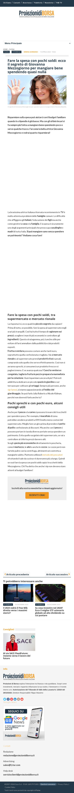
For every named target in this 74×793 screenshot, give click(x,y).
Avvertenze (27, 3)
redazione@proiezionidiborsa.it (19, 755)
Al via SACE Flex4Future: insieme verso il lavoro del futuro (16, 656)
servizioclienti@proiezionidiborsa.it (21, 774)
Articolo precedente (17, 574)
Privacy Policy (63, 784)
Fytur (38, 790)
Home (5, 49)
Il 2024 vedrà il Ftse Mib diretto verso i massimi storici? (15, 610)
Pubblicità (38, 3)
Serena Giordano (31, 52)
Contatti (16, 3)
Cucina (11, 49)
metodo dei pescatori (52, 454)
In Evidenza (16, 52)
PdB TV (59, 3)
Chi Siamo (7, 3)
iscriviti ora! (37, 495)
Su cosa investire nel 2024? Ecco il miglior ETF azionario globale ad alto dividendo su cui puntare (49, 611)
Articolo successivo (57, 574)
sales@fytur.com (11, 765)
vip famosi (12, 389)
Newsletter (49, 3)
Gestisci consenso (48, 784)
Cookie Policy (10, 787)
